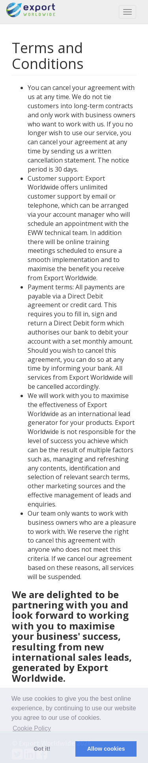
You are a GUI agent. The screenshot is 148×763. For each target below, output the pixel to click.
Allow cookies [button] (106, 749)
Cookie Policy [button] (32, 728)
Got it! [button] (42, 749)
